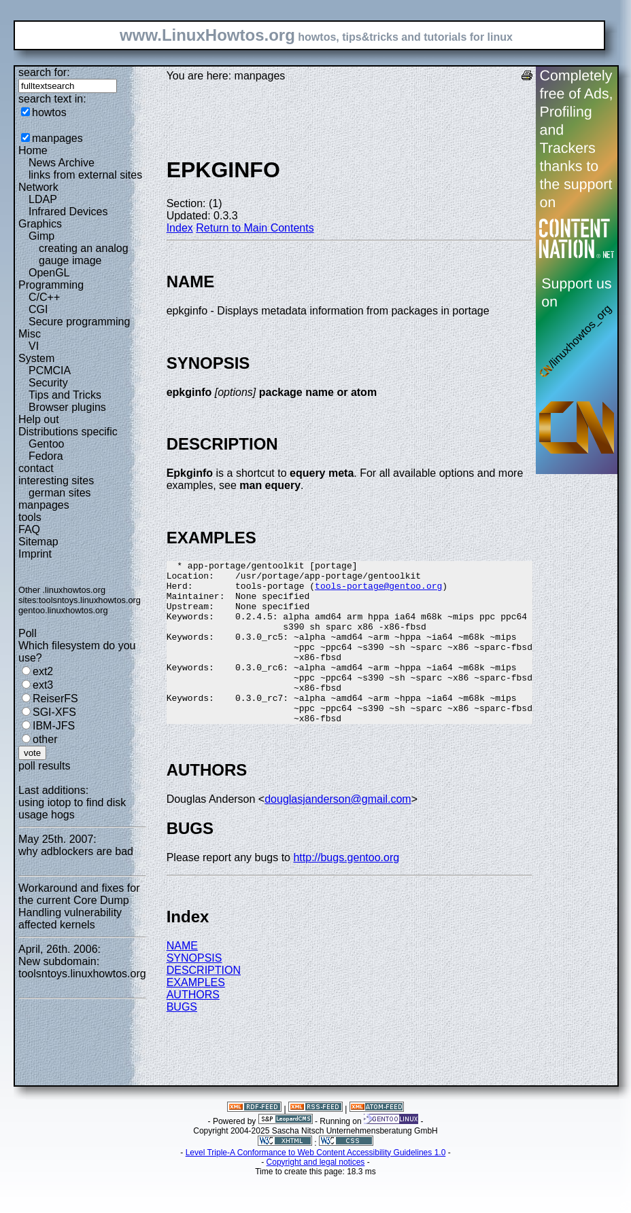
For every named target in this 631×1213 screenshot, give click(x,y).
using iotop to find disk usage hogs (72, 808)
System (36, 358)
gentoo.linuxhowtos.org (63, 610)
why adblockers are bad (75, 851)
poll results (44, 766)
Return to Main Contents (254, 228)
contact (36, 468)
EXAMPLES (196, 1015)
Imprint (35, 554)
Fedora (46, 456)
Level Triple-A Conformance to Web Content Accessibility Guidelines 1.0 (316, 1185)
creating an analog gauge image (84, 254)
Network (38, 187)
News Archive (62, 162)
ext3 (43, 685)
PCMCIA (50, 370)
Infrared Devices (68, 211)
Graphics (40, 224)
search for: (44, 72)
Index (180, 228)
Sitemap (38, 541)
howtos (49, 112)
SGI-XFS (54, 712)
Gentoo (46, 444)
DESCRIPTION (204, 1003)
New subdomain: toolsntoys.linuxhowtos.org (82, 967)
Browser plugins (67, 407)
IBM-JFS (54, 725)
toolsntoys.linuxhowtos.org (90, 600)
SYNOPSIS (194, 990)
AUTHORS (193, 1027)
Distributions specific (68, 431)
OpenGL (49, 272)
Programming (51, 285)
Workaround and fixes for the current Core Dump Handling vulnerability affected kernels (78, 906)
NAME (182, 978)
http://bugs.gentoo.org (346, 890)
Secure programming (79, 321)
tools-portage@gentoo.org (378, 591)
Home (33, 150)
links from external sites (85, 175)
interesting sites (56, 480)
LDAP (43, 199)
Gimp (41, 236)
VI (34, 346)
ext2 (43, 671)
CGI (38, 309)
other (45, 739)
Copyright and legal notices (316, 1194)
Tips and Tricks (65, 395)
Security (48, 382)
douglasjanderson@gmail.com (338, 831)
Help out (38, 419)
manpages (57, 138)
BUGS (182, 1039)
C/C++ (44, 297)
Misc (29, 334)
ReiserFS (55, 698)
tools (29, 517)
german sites (60, 493)
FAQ (29, 529)
